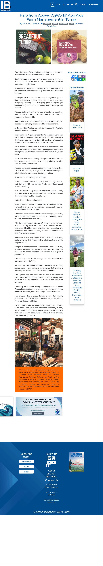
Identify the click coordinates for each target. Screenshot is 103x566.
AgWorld (55, 23)
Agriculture (47, 23)
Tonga (71, 23)
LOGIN (82, 4)
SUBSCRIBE (93, 4)
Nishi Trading (63, 23)
